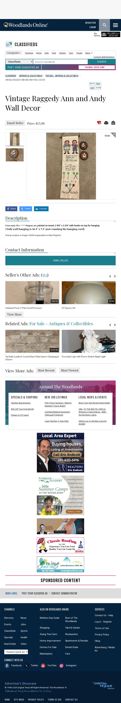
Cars (71, 53)
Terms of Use (102, 621)
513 (44, 269)
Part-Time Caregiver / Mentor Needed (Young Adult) (58, 397)
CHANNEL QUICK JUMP (95, 67)
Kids (47, 53)
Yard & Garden (72, 620)
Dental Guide (71, 640)
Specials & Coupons (24, 390)
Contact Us (71, 692)
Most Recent (46, 364)
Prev (98, 83)
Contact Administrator (104, 57)
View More (14, 309)
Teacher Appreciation (21, 396)
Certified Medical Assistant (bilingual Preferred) (57, 407)
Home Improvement (50, 633)
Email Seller (15, 118)
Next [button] (114, 270)
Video (24, 636)
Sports (24, 623)
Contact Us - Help (104, 608)
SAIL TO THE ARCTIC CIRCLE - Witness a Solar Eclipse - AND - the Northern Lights (93, 405)
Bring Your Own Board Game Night (94, 396)
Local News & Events (93, 390)
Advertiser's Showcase (20, 676)
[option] (14, 134)
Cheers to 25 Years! (20, 408)
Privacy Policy (102, 627)
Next (107, 83)
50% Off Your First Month (22, 402)
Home (39, 53)
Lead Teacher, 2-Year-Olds (57, 414)
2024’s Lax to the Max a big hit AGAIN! (93, 416)
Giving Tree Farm (48, 627)
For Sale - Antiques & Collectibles (61, 318)
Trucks (79, 53)
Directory (9, 610)
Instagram (71, 658)
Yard (54, 53)
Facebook (16, 658)
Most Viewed (69, 364)
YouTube (52, 658)
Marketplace (46, 646)
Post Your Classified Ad (23, 67)
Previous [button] (110, 270)
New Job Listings (56, 390)
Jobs (23, 617)
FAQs (97, 634)
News (23, 610)
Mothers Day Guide (49, 610)
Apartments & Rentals (76, 633)
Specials (8, 630)
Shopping (44, 620)
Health (24, 630)
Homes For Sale (48, 640)
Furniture (29, 53)
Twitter (34, 658)
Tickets (62, 53)
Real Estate (10, 636)
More (88, 53)
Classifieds (26, 44)
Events (7, 617)
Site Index (19, 692)
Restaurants (71, 627)
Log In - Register (103, 614)
